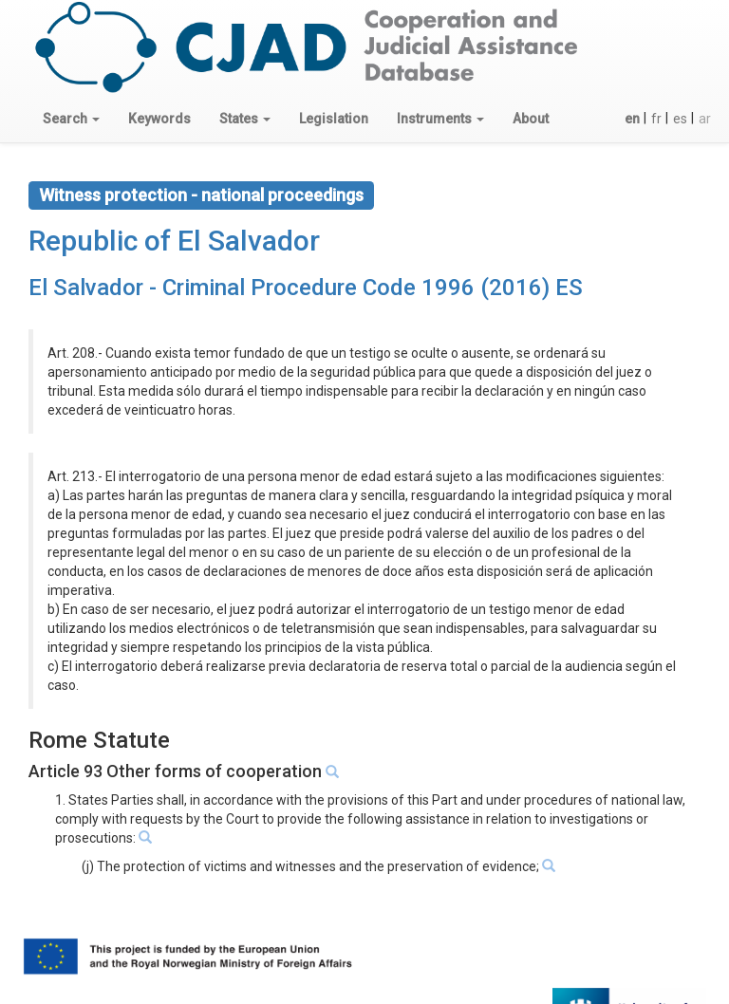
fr (656, 118)
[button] (71, 118)
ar (705, 118)
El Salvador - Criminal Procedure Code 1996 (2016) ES (305, 287)
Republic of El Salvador (174, 240)
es (680, 118)
